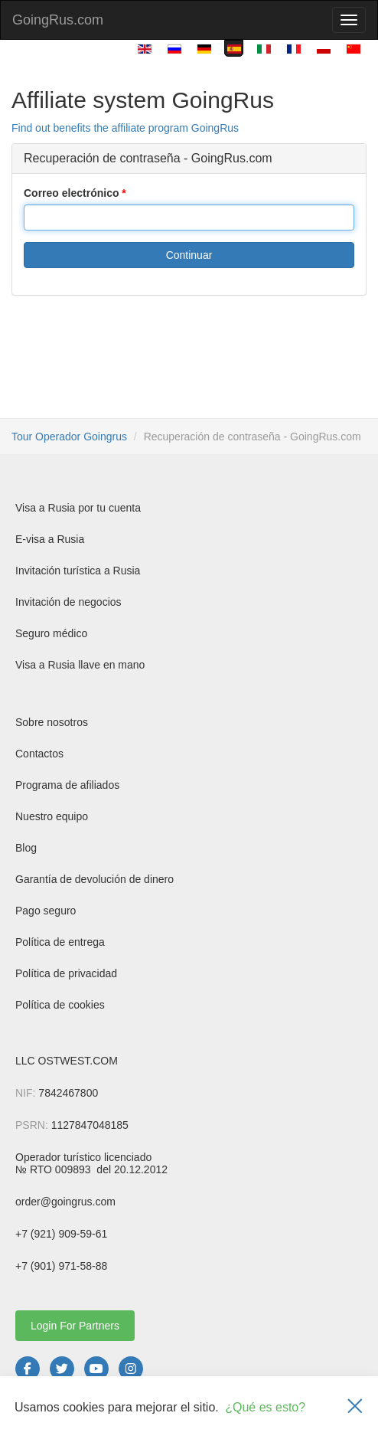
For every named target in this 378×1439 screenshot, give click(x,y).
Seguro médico (51, 633)
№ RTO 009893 (54, 1169)
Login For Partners (75, 1326)
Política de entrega (60, 942)
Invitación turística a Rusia (77, 570)
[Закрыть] (355, 1407)
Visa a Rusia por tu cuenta (78, 508)
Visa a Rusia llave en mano (80, 665)
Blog (26, 848)
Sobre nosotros (51, 722)
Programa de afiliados (67, 785)
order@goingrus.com (65, 1201)
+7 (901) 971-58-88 (61, 1266)
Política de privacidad (66, 973)
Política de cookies (60, 1005)
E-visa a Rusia (49, 539)
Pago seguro (45, 910)
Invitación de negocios (68, 602)
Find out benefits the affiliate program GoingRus (125, 128)
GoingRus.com (57, 20)
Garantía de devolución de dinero (94, 879)
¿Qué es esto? (265, 1407)
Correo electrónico (71, 193)
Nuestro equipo (51, 816)
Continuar (189, 255)
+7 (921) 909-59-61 (61, 1234)
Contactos (39, 753)
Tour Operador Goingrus (69, 436)
